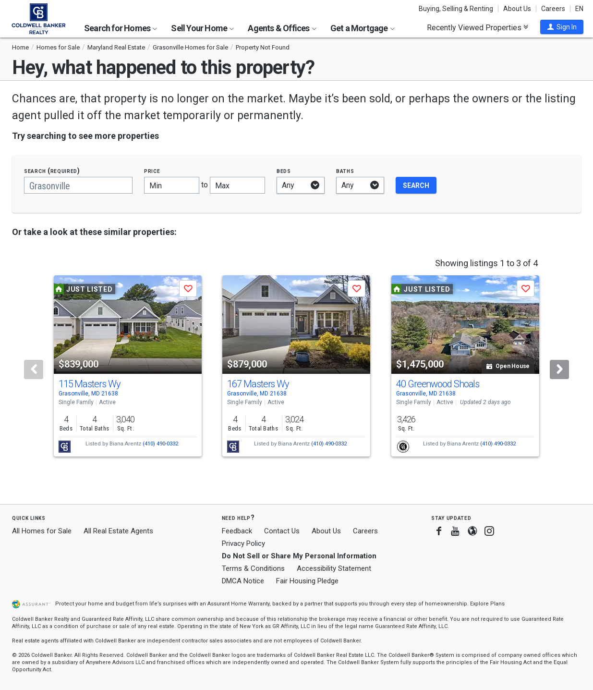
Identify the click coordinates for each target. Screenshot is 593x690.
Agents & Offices (282, 28)
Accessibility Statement (334, 568)
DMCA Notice (243, 581)
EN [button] (579, 8)
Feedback (237, 531)
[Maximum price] (237, 185)
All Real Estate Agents (118, 531)
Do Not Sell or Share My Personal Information (299, 556)
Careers (553, 8)
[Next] (559, 369)
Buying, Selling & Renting (456, 8)
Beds (284, 170)
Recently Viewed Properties (477, 27)
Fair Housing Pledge (307, 581)
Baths (345, 170)
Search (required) (52, 170)
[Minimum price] (171, 185)
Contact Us (282, 531)
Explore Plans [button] (487, 604)
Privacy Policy (243, 543)
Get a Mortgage (362, 28)
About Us (517, 8)
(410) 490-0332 (160, 444)
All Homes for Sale (42, 531)
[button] (561, 27)
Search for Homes (120, 28)
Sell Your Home (202, 28)
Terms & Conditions (253, 568)
